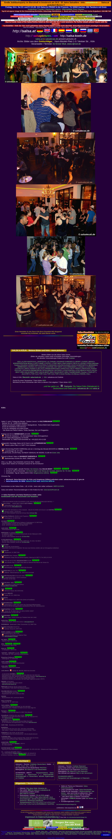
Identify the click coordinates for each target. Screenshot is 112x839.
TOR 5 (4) (50, 374)
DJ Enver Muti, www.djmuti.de (67, 44)
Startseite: (66, 386)
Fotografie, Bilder (29, 834)
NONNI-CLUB (35, 369)
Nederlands (69, 32)
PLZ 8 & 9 (31, 804)
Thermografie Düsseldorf (71, 834)
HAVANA (31, 367)
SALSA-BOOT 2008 (61, 372)
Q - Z (34, 766)
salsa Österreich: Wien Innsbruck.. (93, 832)
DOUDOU (24, 365)
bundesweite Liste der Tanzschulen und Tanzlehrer (19, 496)
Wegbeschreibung (17, 753)
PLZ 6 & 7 (24, 804)
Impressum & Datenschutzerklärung (42, 817)
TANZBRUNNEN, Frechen (78, 372)
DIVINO (83, 363)
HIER (44, 380)
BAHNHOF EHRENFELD (65, 362)
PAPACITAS (65, 369)
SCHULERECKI (48, 370)
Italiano (76, 32)
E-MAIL (77, 801)
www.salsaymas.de (41, 676)
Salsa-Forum (32, 774)
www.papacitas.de (29, 621)
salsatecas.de (51, 39)
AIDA (19, 362)
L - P (29, 766)
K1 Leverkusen (40, 367)
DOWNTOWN (33, 365)
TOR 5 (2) (34, 374)
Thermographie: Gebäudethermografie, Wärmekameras (45, 832)
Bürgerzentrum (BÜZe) (45, 473)
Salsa (42, 831)
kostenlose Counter (36, 9)
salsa (46, 831)
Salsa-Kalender (54, 831)
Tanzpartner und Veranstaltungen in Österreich (73, 778)
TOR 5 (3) (42, 374)
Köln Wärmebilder (96, 834)
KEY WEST (58, 367)
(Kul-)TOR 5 (26, 374)
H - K (25, 766)
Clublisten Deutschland (38, 764)
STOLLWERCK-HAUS (83, 370)
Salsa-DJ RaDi (31, 481)
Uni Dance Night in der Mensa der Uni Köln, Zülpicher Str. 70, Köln (52, 471)
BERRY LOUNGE (82, 362)
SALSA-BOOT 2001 (31, 372)
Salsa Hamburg (97, 831)
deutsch (40, 32)
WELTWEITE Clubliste (27, 793)
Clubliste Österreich (79, 766)
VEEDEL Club (84, 374)
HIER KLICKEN (58, 486)
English (47, 32)
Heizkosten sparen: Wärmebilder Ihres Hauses (65, 9)
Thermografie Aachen (58, 834)
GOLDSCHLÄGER (64, 365)
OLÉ (42, 369)
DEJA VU (76, 363)
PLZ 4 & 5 (51, 802)
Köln (45, 377)
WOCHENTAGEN (81, 768)
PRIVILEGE (86, 369)
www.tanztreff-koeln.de (51, 490)
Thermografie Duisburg (84, 834)
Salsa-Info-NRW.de (47, 481)
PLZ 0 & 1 (35, 802)
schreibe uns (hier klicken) (70, 795)
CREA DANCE (67, 363)
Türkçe (96, 32)
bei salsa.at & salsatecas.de (39, 790)
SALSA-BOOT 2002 (46, 372)
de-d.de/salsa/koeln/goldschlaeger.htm (11, 0)
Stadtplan (17, 743)
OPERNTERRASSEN (52, 369)
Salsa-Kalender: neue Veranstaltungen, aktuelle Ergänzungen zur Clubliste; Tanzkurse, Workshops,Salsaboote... (37, 798)
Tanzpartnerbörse (26, 802)
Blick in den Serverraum (84, 773)
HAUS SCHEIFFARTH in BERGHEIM (84, 365)
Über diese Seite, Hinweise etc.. (36, 788)
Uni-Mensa (75, 374)
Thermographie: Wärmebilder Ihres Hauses (72, 832)
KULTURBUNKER (70, 367)
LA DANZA (80, 367)
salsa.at (39, 39)
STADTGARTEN (69, 370)
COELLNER (57, 363)
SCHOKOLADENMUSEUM (32, 370)
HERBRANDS (22, 367)
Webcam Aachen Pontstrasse (16, 834)
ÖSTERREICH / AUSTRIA (45, 804)
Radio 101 (9, 832)
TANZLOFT (92, 372)
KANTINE (50, 367)
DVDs (43, 795)
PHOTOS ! (43, 768)
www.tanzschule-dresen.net (9, 684)
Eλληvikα (90, 32)
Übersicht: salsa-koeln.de (32, 377)
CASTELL (48, 363)
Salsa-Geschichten (85, 789)
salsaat (96, 388)
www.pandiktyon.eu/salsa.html (9, 585)
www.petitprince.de (17, 506)
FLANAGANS (51, 365)
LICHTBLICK (19, 369)
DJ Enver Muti (33, 513)
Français (54, 32)
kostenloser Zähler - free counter (43, 834)
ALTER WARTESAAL (29, 362)
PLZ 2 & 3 (43, 802)
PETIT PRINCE (75, 369)
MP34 (27, 369)
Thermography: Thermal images (21, 832)
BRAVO (91, 362)
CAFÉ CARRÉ (39, 363)
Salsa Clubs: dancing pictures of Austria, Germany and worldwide (75, 831)
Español (62, 32)
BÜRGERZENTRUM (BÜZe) (22, 363)
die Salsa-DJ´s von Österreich (77, 771)
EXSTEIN (43, 365)
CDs (37, 795)
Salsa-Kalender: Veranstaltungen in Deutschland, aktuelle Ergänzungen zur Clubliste (35, 776)
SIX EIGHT (58, 370)
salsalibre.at (91, 2)
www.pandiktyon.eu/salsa (11, 636)
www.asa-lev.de (33, 722)
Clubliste (72, 358)
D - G (20, 766)
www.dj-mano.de (9, 718)
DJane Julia (56, 453)
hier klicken (34, 469)
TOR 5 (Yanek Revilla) (62, 374)
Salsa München (106, 831)
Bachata (38, 831)
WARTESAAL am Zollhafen (47, 362)
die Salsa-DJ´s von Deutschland (35, 769)
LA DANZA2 (90, 367)
